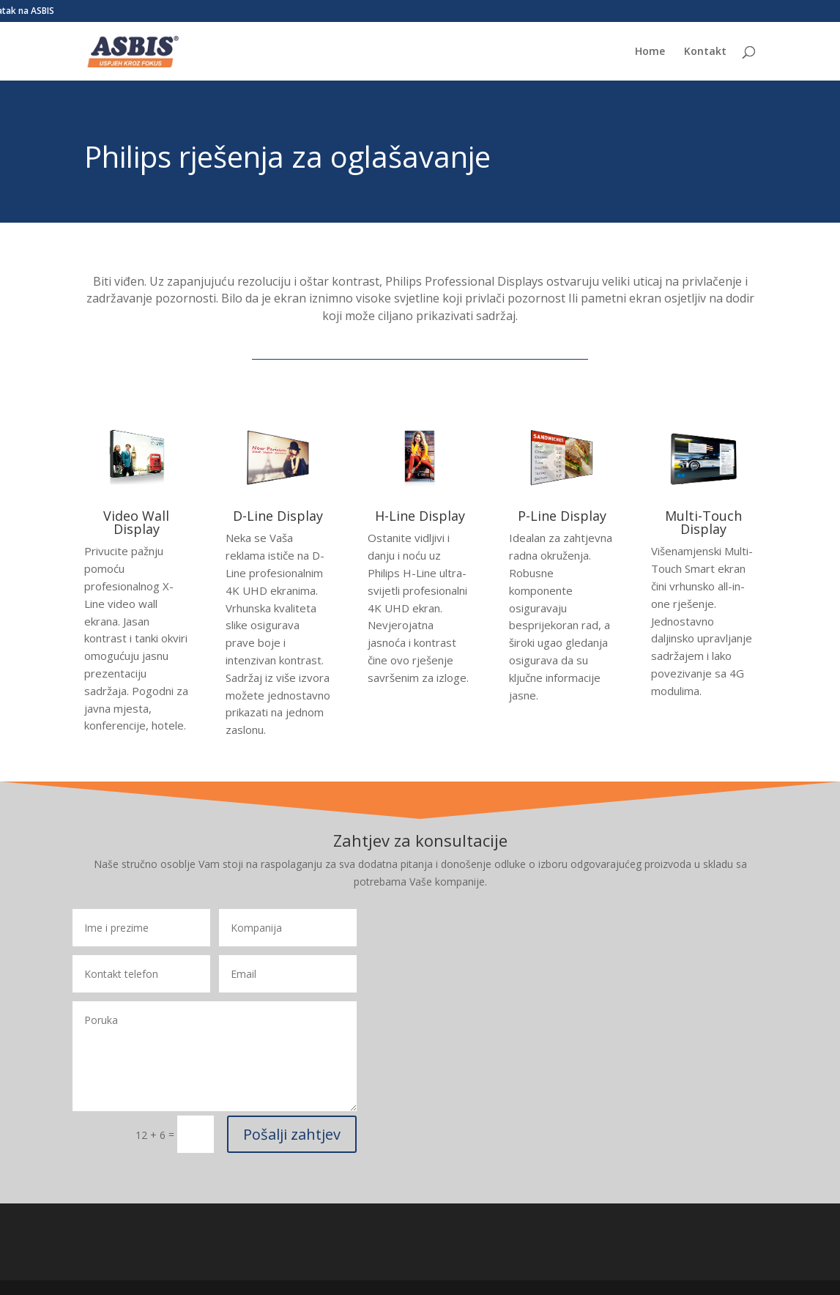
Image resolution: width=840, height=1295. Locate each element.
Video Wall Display (136, 522)
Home (650, 52)
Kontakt (705, 52)
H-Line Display (420, 515)
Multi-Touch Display (703, 522)
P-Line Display (562, 515)
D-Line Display (278, 515)
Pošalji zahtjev (292, 1134)
